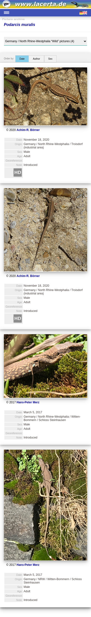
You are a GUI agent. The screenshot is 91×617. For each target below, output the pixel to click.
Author (36, 58)
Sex (50, 58)
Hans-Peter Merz (28, 402)
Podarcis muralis (19, 25)
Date (22, 58)
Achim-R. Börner (28, 130)
